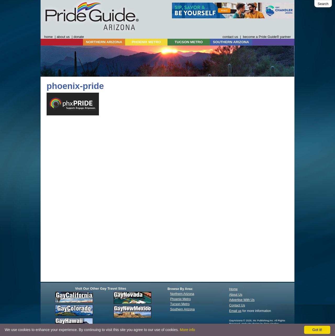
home (48, 37)
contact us (230, 37)
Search (323, 4)
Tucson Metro (179, 304)
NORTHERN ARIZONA (104, 42)
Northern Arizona (182, 294)
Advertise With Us (242, 300)
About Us (235, 294)
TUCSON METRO (189, 42)
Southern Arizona (182, 309)
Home (233, 289)
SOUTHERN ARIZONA (231, 42)
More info (187, 330)
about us (63, 37)
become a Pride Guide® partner (267, 37)
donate (79, 37)
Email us (235, 311)
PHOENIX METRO (146, 42)
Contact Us (237, 305)
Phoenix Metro (180, 299)
